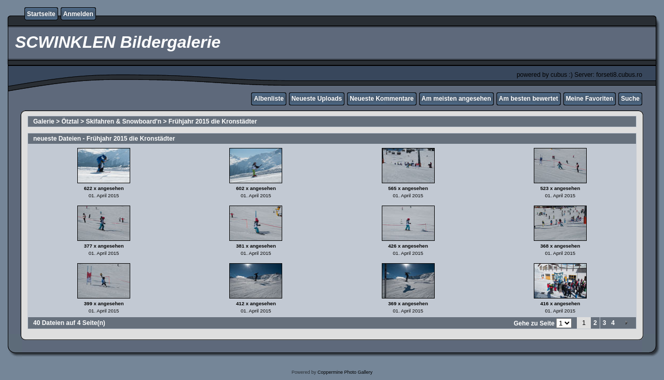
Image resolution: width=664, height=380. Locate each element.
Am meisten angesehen (456, 98)
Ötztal (69, 121)
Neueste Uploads (317, 98)
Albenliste (268, 98)
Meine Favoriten (589, 98)
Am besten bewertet (528, 98)
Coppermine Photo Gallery (344, 372)
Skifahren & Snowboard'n (123, 121)
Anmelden (78, 14)
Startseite (41, 14)
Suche (630, 98)
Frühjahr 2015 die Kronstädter (213, 121)
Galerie (43, 121)
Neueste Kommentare (381, 98)
